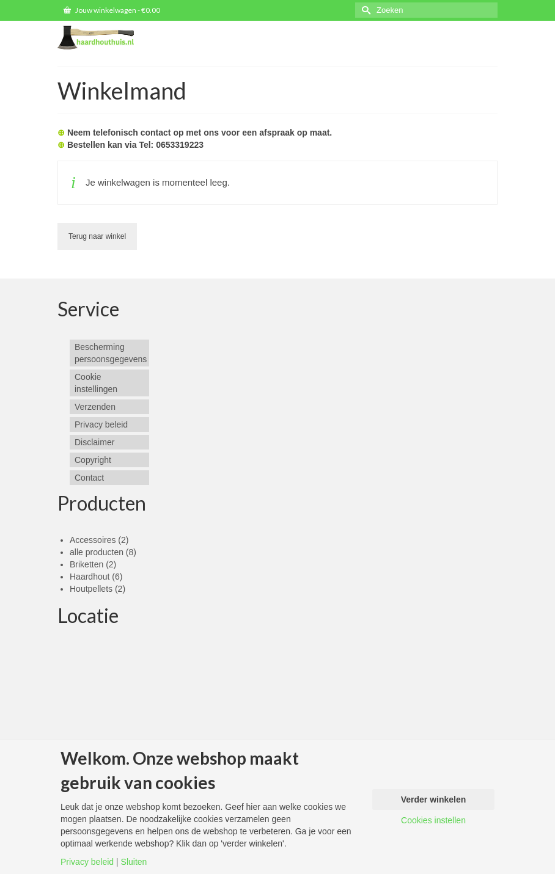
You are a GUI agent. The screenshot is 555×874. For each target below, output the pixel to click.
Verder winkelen (433, 799)
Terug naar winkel (97, 236)
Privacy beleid (87, 862)
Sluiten (134, 862)
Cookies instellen (433, 820)
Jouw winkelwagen (112, 10)
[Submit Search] (364, 10)
